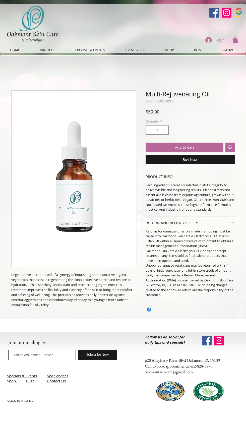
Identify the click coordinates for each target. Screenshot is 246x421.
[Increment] (165, 130)
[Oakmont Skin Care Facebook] (214, 13)
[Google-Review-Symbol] (239, 13)
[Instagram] (226, 13)
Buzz (30, 380)
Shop (12, 380)
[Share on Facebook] (149, 310)
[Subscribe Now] (97, 355)
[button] (235, 39)
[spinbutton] (157, 130)
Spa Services (57, 375)
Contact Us (56, 380)
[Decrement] (149, 130)
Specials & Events (22, 375)
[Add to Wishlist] (230, 147)
